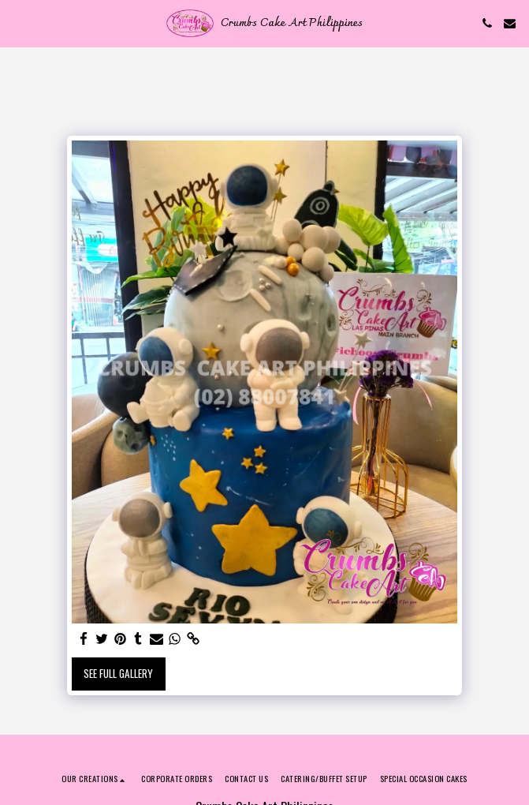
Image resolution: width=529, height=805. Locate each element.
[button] (17, 23)
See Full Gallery (118, 673)
